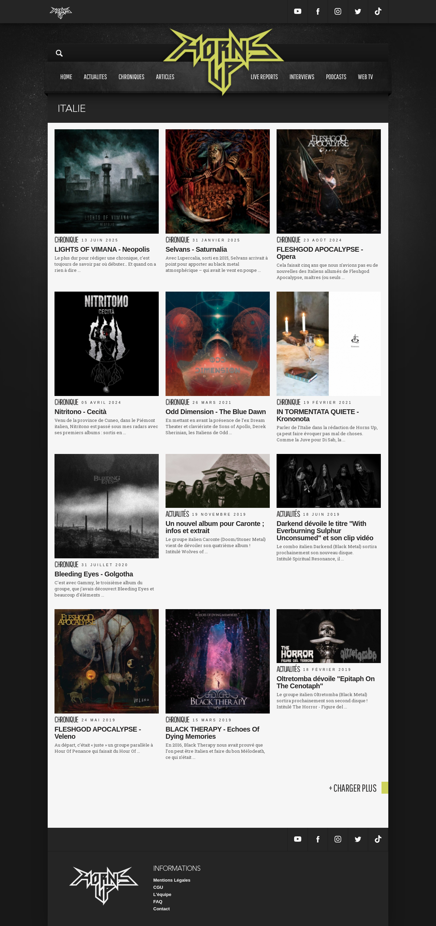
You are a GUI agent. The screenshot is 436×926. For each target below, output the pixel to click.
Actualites (95, 83)
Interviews (302, 83)
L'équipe (162, 894)
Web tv (365, 83)
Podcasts (336, 83)
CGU (158, 887)
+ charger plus (352, 788)
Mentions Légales (171, 880)
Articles (165, 83)
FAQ (157, 901)
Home (66, 83)
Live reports (264, 83)
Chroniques (131, 83)
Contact (161, 908)
